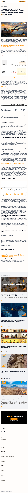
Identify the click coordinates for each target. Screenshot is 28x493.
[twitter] (4, 18)
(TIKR (14, 77)
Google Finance (3, 473)
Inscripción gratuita (22, 1)
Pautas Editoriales (3, 447)
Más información (3, 480)
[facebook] (5, 18)
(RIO (3, 39)
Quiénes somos (3, 437)
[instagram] (4, 431)
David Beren (4, 14)
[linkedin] (6, 18)
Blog (1, 444)
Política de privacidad (3, 483)
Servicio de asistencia (3, 439)
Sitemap (2, 487)
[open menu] (1, 1)
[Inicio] (3, 1)
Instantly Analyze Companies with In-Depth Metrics (7, 456)
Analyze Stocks (3, 461)
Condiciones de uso (3, 485)
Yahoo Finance (2, 470)
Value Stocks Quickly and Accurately (5, 453)
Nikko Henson (4, 300)
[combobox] (26, 1)
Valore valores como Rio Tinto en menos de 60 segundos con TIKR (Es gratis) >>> (13, 163)
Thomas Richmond (6, 15)
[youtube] (6, 431)
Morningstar (2, 468)
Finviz (1, 478)
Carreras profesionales (3, 442)
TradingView (2, 475)
